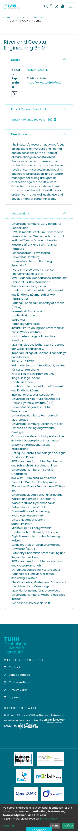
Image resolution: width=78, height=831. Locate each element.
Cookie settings (17, 682)
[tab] (39, 60)
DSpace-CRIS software (32, 715)
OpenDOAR (26, 794)
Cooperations (20, 214)
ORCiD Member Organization (50, 758)
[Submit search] (45, 6)
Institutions (35, 17)
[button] (62, 6)
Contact (12, 667)
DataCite (23, 776)
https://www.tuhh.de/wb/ (44, 83)
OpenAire (52, 793)
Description (19, 134)
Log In (56, 6)
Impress (12, 697)
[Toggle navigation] (70, 6)
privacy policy (48, 818)
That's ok (67, 825)
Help (51, 6)
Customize (9, 825)
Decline (54, 825)
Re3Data (48, 776)
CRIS (18, 17)
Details (15, 60)
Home (7, 17)
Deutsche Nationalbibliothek (23, 759)
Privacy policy (16, 690)
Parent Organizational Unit (29, 109)
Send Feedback (17, 675)
